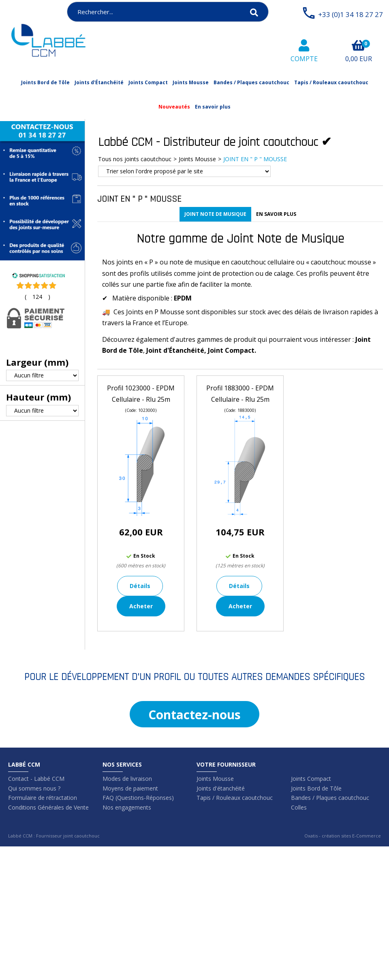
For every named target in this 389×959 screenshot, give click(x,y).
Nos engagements (127, 807)
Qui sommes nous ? (34, 788)
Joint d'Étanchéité (175, 350)
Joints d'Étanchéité (99, 82)
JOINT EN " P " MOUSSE (255, 159)
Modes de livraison (127, 778)
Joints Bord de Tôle (45, 82)
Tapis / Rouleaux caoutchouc (331, 82)
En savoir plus (213, 106)
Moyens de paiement (130, 788)
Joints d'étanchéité (221, 788)
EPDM (183, 298)
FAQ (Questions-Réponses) (138, 797)
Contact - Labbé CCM (36, 778)
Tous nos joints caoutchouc (134, 159)
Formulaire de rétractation (42, 797)
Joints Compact (148, 82)
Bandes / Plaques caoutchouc (251, 82)
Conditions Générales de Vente (48, 807)
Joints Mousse (191, 82)
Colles (299, 807)
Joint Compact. (232, 350)
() (37, 297)
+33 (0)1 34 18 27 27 (350, 14)
